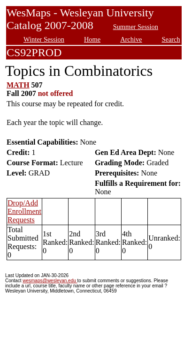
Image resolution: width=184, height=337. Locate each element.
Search (171, 39)
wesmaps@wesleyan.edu (50, 280)
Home (92, 39)
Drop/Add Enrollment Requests (24, 211)
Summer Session (135, 26)
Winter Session (43, 39)
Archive (131, 39)
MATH (18, 85)
